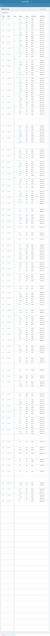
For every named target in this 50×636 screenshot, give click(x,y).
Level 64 (9, 399)
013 (3, 96)
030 (3, 197)
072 (3, 447)
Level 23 (9, 155)
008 (3, 66)
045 (3, 286)
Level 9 (8, 72)
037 (3, 239)
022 (3, 149)
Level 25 (9, 167)
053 (3, 334)
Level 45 (9, 286)
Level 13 (9, 96)
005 (3, 48)
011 (3, 84)
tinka (20, 278)
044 (3, 280)
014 (3, 102)
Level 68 (9, 423)
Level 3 (8, 36)
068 (3, 423)
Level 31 (9, 203)
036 (3, 233)
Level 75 (9, 465)
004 (3, 42)
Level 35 (9, 227)
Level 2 (8, 30)
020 (3, 138)
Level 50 (9, 316)
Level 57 (9, 358)
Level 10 (9, 78)
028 (3, 185)
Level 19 (9, 132)
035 (3, 227)
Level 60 (9, 376)
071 (3, 441)
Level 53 (9, 334)
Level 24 (9, 161)
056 (3, 352)
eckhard (20, 22)
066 (3, 411)
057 (3, 358)
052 (3, 328)
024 (3, 161)
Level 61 (9, 382)
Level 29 (9, 191)
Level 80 (9, 495)
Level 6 (8, 54)
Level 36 (9, 233)
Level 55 (9, 346)
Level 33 (9, 215)
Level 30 (9, 197)
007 (3, 60)
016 (3, 114)
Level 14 (9, 102)
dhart (20, 19)
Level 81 (9, 501)
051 (3, 322)
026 (3, 173)
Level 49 (9, 310)
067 (3, 417)
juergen (20, 32)
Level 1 (8, 25)
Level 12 (9, 90)
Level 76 (9, 471)
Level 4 (8, 42)
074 (3, 459)
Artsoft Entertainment (11, 635)
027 (3, 179)
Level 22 (9, 149)
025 (3, 167)
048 (3, 304)
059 (3, 370)
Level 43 (9, 274)
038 (3, 245)
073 (3, 453)
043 (3, 274)
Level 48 (9, 304)
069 (3, 429)
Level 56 (9, 352)
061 (3, 382)
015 (3, 108)
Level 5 (8, 48)
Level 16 (9, 114)
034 (3, 221)
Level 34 (9, 221)
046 (3, 292)
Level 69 (9, 429)
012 (3, 90)
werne (20, 54)
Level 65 (9, 405)
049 (3, 310)
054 (3, 340)
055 (3, 346)
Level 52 (9, 328)
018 (3, 126)
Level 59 (9, 370)
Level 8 (8, 66)
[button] (1, 5)
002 (3, 30)
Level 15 (9, 108)
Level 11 (9, 84)
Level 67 (9, 417)
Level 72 (9, 447)
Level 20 (9, 138)
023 (3, 155)
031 (3, 203)
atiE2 (20, 20)
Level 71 (9, 441)
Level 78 (9, 483)
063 (3, 394)
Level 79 (9, 489)
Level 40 (9, 257)
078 (3, 483)
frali (20, 48)
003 (3, 36)
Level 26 (9, 173)
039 (3, 251)
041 (3, 263)
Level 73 (9, 453)
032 (3, 209)
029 (3, 191)
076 (3, 471)
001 (3, 25)
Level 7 (8, 60)
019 (3, 132)
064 (3, 399)
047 (3, 298)
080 (3, 495)
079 (3, 489)
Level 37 (9, 239)
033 (3, 215)
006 (3, 54)
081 (3, 501)
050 (3, 316)
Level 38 (9, 245)
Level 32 (9, 209)
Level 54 (9, 340)
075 (3, 465)
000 (3, 19)
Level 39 (9, 251)
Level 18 (9, 126)
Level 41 (9, 263)
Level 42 (9, 269)
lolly (20, 26)
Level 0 (8, 19)
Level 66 (9, 411)
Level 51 (9, 322)
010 (3, 78)
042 (3, 269)
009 (3, 72)
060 (3, 376)
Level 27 (9, 179)
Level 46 (9, 292)
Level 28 (9, 185)
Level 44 (9, 280)
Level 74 (9, 459)
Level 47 (9, 298)
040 (3, 257)
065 (3, 405)
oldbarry (21, 34)
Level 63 (9, 394)
